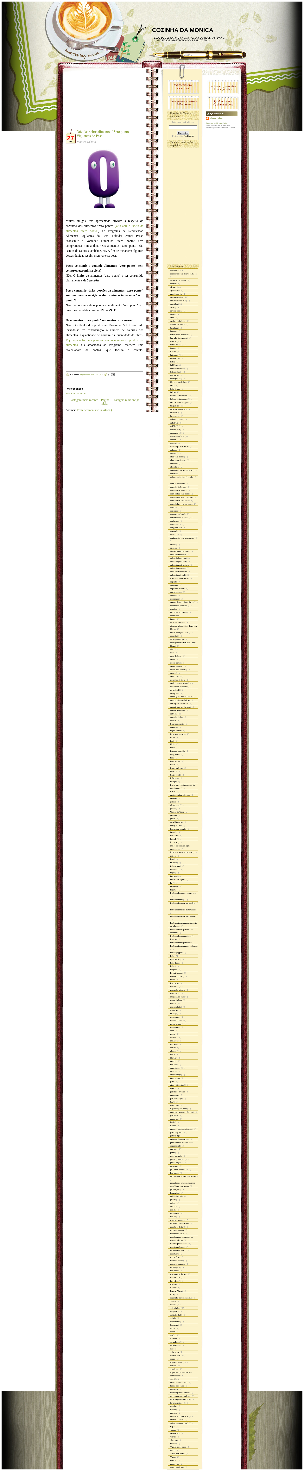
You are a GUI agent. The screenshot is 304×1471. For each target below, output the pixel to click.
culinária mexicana (178, 568)
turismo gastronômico (179, 1396)
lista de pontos (176, 976)
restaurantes (175, 1277)
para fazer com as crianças (181, 1112)
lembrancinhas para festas (181, 942)
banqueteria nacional (179, 334)
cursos (173, 595)
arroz (172, 307)
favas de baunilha (178, 751)
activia (173, 283)
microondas (175, 1027)
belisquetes (175, 372)
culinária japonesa (178, 561)
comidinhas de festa (179, 490)
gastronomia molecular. (180, 795)
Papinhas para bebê (178, 1108)
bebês (173, 362)
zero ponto (100, 374)
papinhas (174, 1105)
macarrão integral (178, 990)
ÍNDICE (174, 842)
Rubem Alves (176, 1291)
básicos (173, 341)
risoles (173, 1284)
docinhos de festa (178, 680)
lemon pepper (176, 952)
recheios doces (176, 1260)
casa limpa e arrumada (180, 446)
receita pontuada (177, 1230)
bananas (174, 331)
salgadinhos (175, 1308)
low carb (174, 983)
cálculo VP (175, 429)
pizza (172, 1152)
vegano (173, 1430)
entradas (174, 714)
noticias (173, 1064)
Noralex (174, 1058)
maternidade (175, 1007)
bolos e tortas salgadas (180, 402)
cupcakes (174, 585)
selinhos (174, 1338)
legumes (174, 890)
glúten (173, 808)
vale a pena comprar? (179, 1423)
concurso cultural (178, 514)
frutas (173, 791)
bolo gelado (175, 389)
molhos (173, 1041)
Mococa (174, 1037)
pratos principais (177, 1159)
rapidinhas (175, 1213)
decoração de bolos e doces (182, 602)
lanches (173, 876)
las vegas (174, 886)
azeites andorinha (178, 321)
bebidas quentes (177, 368)
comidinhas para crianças (181, 497)
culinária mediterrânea (180, 565)
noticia (173, 1061)
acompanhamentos (178, 280)
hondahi (174, 832)
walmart (174, 1460)
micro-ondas (175, 1020)
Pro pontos (175, 1173)
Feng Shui (175, 754)
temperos (174, 1389)
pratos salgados (177, 1162)
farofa (173, 747)
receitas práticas (177, 1247)
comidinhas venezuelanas (181, 504)
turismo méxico (177, 1403)
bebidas (173, 365)
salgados (174, 1311)
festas (173, 764)
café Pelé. (174, 426)
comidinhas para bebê (179, 494)
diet (172, 649)
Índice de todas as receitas (181, 852)
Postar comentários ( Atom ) (94, 410)
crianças (174, 548)
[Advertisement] (98, 101)
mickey (173, 1013)
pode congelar (176, 1156)
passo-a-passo (176, 1132)
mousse (173, 1044)
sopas (172, 1359)
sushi (172, 1379)
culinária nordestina (179, 571)
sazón (173, 1335)
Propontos (174, 1193)
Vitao (172, 1457)
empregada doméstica (179, 700)
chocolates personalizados (181, 470)
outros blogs (175, 1074)
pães (172, 1081)
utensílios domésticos (179, 1416)
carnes (173, 443)
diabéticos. (175, 615)
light (172, 956)
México (173, 1010)
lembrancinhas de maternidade (183, 909)
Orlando (174, 1071)
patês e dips (175, 1136)
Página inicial (105, 401)
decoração (174, 599)
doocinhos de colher (179, 686)
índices (173, 856)
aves (172, 317)
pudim (173, 1199)
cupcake (174, 582)
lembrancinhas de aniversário (183, 903)
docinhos (174, 676)
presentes (174, 1166)
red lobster (175, 1270)
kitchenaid (175, 869)
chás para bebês (177, 457)
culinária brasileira (178, 554)
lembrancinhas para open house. (184, 946)
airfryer (173, 287)
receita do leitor (177, 1227)
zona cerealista (176, 1467)
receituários (175, 1257)
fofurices (174, 778)
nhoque (173, 1051)
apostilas (174, 304)
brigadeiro (175, 406)
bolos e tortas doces (178, 395)
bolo (172, 385)
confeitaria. (175, 524)
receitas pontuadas (178, 1243)
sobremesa (175, 1352)
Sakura (173, 1301)
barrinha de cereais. (178, 338)
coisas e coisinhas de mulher (182, 477)
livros (173, 979)
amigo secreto (176, 294)
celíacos (174, 450)
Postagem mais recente (84, 400)
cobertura (174, 473)
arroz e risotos (176, 311)
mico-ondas (175, 1017)
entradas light (176, 717)
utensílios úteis (176, 1419)
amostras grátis (177, 297)
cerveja (173, 453)
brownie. (174, 412)
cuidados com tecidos (179, 551)
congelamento (176, 527)
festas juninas (176, 768)
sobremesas (175, 1355)
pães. (172, 1088)
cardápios (174, 439)
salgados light (176, 1315)
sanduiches (175, 1321)
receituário (175, 1254)
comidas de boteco (178, 487)
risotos (173, 1287)
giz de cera (175, 805)
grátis (172, 818)
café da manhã (176, 419)
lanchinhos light (177, 879)
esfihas (173, 720)
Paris (172, 1122)
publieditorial (176, 1196)
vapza (173, 1426)
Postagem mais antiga (125, 400)
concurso (174, 511)
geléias (173, 802)
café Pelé (174, 423)
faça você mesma (177, 734)
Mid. (172, 1030)
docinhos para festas (179, 683)
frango (173, 781)
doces (173, 659)
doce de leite (175, 656)
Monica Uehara (216, 118)
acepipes (174, 270)
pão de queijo (176, 1098)
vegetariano (175, 1433)
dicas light (175, 636)
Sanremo (174, 1325)
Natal (172, 1047)
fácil (172, 744)
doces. (173, 673)
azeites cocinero (177, 324)
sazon (173, 1331)
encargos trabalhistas (179, 703)
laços (172, 872)
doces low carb (177, 666)
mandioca (174, 993)
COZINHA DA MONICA (182, 30)
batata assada (176, 344)
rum (172, 1294)
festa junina (175, 761)
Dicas (173, 619)
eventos (173, 727)
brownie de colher (178, 409)
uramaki (174, 1413)
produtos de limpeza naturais (182, 1176)
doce (172, 652)
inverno (173, 862)
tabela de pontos (177, 1386)
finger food (175, 775)
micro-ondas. (176, 1024)
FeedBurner (189, 136)
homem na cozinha (178, 829)
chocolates (175, 467)
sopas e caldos (176, 1362)
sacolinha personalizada (180, 1298)
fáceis (173, 737)
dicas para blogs (177, 639)
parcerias (174, 1119)
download (174, 690)
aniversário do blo (178, 300)
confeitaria (175, 521)
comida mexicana (178, 483)
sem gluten (175, 1342)
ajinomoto (174, 290)
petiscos (174, 1149)
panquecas (175, 1095)
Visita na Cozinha (178, 1453)
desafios (174, 609)
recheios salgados (178, 1264)
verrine (173, 1437)
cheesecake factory (178, 460)
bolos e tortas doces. (179, 399)
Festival (174, 771)
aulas (172, 314)
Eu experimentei (177, 724)
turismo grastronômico (180, 1399)
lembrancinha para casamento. (183, 893)
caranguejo (175, 433)
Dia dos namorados (178, 612)
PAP (172, 1102)
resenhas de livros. (178, 1274)
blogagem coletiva (178, 382)
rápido (173, 1216)
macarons (174, 986)
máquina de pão (177, 997)
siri (172, 1349)
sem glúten (175, 1345)
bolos (172, 392)
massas (173, 1003)
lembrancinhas (176, 899)
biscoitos (174, 375)
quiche (173, 1206)
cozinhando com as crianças (182, 538)
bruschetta (175, 416)
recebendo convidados (180, 1223)
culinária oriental (177, 575)
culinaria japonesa (178, 558)
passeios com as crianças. (181, 1129)
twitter (173, 1409)
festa (172, 758)
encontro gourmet (178, 710)
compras (174, 507)
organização (175, 1068)
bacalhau (174, 328)
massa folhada (176, 1000)
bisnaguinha (175, 378)
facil (172, 741)
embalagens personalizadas (182, 696)
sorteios (173, 1369)
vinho (173, 1450)
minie (173, 1034)
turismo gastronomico (179, 1392)
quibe (172, 1203)
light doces (175, 959)
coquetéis (174, 531)
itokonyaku (175, 866)
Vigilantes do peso (87, 374)
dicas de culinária (178, 622)
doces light (175, 663)
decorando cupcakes (179, 605)
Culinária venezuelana (180, 578)
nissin (173, 1054)
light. (172, 966)
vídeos (173, 1443)
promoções (175, 1189)
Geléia (173, 798)
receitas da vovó (177, 1233)
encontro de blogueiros (180, 707)
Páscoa (173, 1125)
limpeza (174, 969)
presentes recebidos (178, 1169)
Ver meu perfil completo (216, 123)
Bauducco (174, 358)
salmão (173, 1318)
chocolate (174, 463)
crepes (173, 544)
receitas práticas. (177, 1250)
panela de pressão (178, 1092)
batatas (173, 348)
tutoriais (174, 1406)
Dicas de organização (179, 632)
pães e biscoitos (177, 1085)
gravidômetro (176, 822)
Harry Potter (175, 825)
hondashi (174, 835)
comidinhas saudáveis (179, 500)
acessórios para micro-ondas (182, 274)
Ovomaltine (175, 1078)
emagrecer (175, 693)
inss (172, 859)
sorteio (173, 1365)
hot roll (173, 839)
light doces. (175, 963)
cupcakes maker (177, 588)
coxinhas (174, 534)
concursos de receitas (179, 517)
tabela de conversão (178, 1382)
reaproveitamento (178, 1220)
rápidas (173, 1210)
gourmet (174, 815)
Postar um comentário (76, 393)
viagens (173, 1440)
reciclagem (175, 1267)
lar (171, 883)
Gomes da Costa (177, 812)
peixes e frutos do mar (180, 1139)
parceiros (174, 1115)
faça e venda (175, 730)
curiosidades (175, 592)
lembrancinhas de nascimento (183, 916)
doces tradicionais (178, 669)
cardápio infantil (177, 436)
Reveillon (174, 1281)
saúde (173, 1328)
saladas (173, 1304)
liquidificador (176, 973)
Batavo (173, 351)
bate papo (174, 355)
